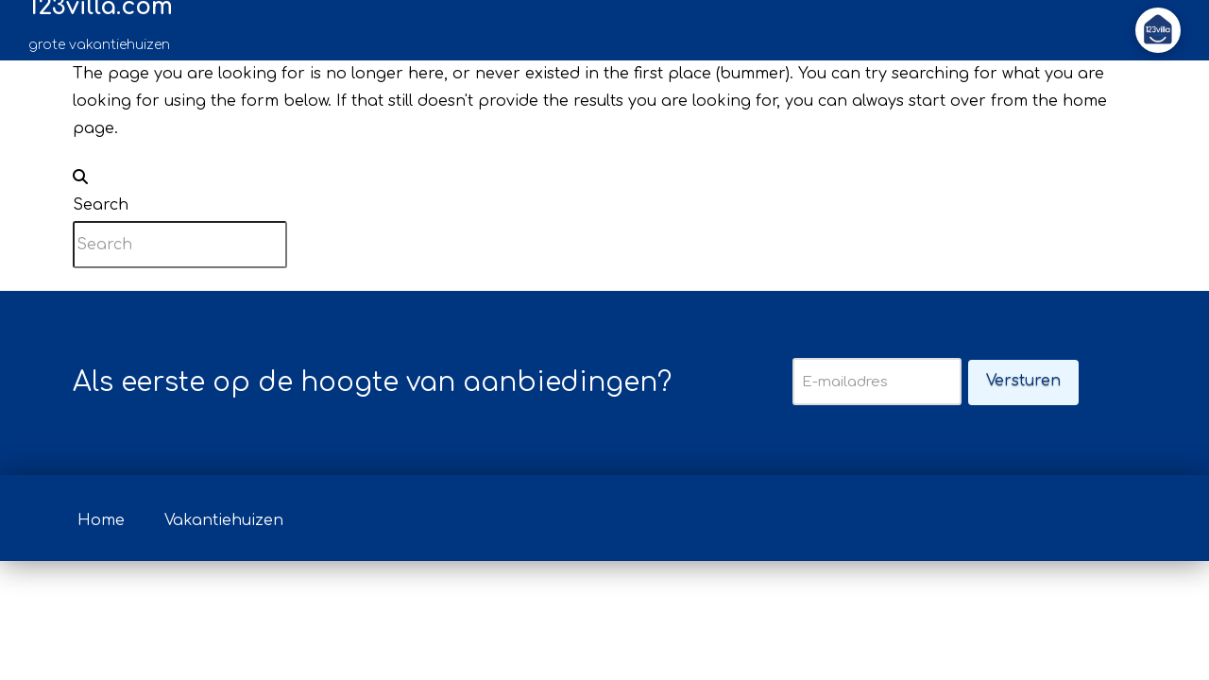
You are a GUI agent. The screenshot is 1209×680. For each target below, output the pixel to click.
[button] (1158, 30)
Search (100, 204)
